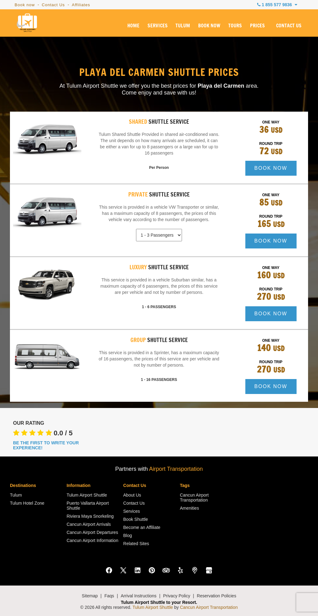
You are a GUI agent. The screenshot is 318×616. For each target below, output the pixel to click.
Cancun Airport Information (92, 540)
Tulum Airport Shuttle (86, 495)
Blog (127, 535)
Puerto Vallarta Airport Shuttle (87, 506)
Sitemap (90, 595)
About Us (132, 495)
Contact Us (53, 4)
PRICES (257, 25)
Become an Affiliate (142, 527)
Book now (25, 4)
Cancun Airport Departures (92, 532)
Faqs (109, 595)
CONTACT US (289, 25)
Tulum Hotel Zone (27, 503)
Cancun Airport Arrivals (88, 524)
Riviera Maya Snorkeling (90, 516)
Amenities (189, 508)
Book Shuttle (135, 519)
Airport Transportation (176, 469)
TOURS (235, 25)
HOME (133, 25)
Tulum (16, 495)
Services (131, 511)
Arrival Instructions (139, 595)
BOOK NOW (209, 25)
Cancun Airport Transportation (194, 498)
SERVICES (158, 25)
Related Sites (136, 543)
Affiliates (81, 4)
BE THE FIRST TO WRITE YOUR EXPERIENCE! (46, 445)
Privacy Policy (176, 595)
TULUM (182, 25)
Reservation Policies (216, 595)
